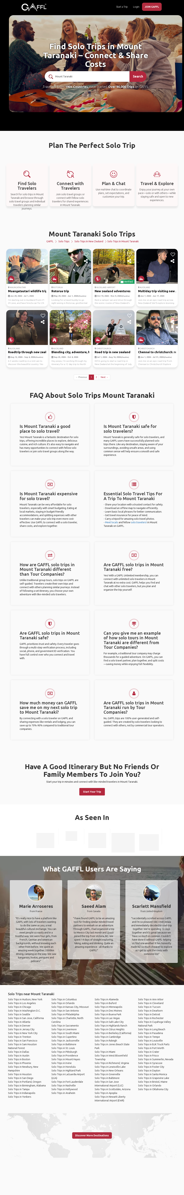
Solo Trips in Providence (64, 1055)
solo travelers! (139, 522)
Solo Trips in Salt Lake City (109, 1021)
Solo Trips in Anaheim (63, 1093)
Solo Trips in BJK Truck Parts (154, 1044)
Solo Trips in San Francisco (22, 1040)
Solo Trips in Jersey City (21, 1029)
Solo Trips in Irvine (61, 1063)
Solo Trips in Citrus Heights (110, 1029)
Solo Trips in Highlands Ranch (111, 1025)
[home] (34, 7)
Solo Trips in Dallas (18, 1051)
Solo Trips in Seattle (19, 1014)
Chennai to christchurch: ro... (158, 352)
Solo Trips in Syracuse (150, 1063)
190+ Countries (76, 86)
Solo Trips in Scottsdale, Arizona (112, 1089)
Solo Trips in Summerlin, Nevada (155, 1059)
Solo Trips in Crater (148, 1051)
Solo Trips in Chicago (19, 1006)
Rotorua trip (60, 291)
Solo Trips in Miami (105, 1051)
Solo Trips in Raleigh (106, 1040)
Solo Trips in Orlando (63, 1003)
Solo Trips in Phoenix (19, 1063)
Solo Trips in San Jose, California (26, 1018)
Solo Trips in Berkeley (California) (113, 1033)
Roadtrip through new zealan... (30, 352)
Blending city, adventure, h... (71, 352)
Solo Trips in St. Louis (63, 1048)
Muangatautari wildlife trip (27, 291)
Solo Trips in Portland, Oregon (24, 1081)
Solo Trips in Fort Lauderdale (67, 1081)
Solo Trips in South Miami (65, 1033)
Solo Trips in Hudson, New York (25, 999)
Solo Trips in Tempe (149, 1036)
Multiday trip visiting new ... (158, 291)
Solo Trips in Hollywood (64, 1089)
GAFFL (49, 241)
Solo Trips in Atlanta (19, 1021)
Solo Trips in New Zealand (88, 241)
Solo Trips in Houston (20, 1074)
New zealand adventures (112, 291)
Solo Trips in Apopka (106, 1093)
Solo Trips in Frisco (148, 1055)
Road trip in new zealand (112, 352)
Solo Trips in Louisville (150, 1040)
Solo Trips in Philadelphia (65, 1014)
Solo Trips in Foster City (151, 1066)
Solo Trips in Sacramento (65, 1025)
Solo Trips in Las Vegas (107, 1018)
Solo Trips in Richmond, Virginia (112, 1063)
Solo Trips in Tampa (18, 1089)
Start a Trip (122, 6)
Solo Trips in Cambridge (108, 1036)
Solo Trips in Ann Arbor (150, 999)
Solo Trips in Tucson (149, 1006)
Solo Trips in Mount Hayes (65, 1059)
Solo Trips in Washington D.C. (24, 1010)
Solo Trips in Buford (105, 1003)
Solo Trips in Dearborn (150, 1010)
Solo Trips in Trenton (19, 1036)
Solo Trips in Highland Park (66, 1070)
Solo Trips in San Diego (20, 1078)
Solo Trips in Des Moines (108, 1010)
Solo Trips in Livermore (64, 1029)
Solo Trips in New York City (23, 1033)
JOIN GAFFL (152, 6)
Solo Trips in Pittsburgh (64, 1051)
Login (136, 6)
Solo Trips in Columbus (64, 999)
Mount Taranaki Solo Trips (92, 234)
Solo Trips (63, 241)
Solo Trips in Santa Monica (152, 1074)
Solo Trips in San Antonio (65, 1010)
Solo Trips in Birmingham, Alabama (27, 1085)
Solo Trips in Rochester (151, 1018)
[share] (43, 261)
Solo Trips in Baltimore (63, 1044)
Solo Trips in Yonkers (19, 1096)
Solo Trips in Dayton (149, 1070)
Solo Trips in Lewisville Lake (110, 1066)
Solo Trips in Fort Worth (151, 1048)
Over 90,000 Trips (121, 86)
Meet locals (111, 522)
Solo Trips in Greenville (107, 1074)
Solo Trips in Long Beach (151, 1029)
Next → (104, 377)
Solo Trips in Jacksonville (65, 1040)
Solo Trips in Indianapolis (21, 1093)
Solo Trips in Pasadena (150, 1033)
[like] (43, 254)
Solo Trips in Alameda (106, 999)
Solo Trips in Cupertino (64, 1036)
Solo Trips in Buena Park (108, 1014)
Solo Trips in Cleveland (150, 1003)
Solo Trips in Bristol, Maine (152, 1081)
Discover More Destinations (92, 1135)
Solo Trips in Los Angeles (22, 1003)
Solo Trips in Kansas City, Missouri (70, 1006)
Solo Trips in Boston (19, 1059)
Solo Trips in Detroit (149, 1014)
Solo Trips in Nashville (63, 1085)
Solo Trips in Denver (19, 1025)
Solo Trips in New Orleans (109, 1070)
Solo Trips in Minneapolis (108, 1006)
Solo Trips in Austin (18, 1055)
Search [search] (138, 76)
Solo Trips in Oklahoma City (153, 1089)
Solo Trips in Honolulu (63, 1066)
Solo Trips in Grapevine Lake (153, 1078)
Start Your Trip (92, 791)
